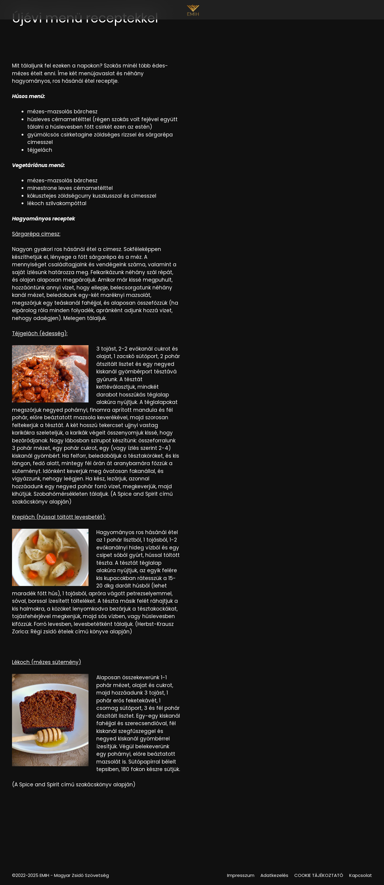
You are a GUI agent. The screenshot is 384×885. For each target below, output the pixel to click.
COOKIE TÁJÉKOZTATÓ (318, 875)
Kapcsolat (360, 875)
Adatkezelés (274, 875)
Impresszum (240, 875)
